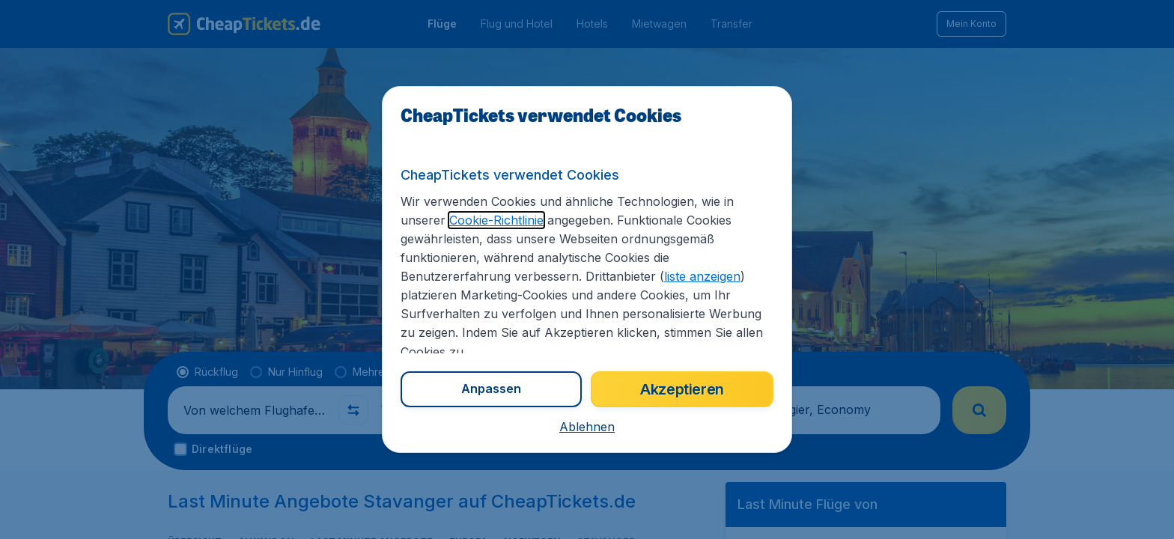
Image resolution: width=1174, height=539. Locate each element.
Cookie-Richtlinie (496, 220)
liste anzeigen (702, 276)
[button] (587, 426)
